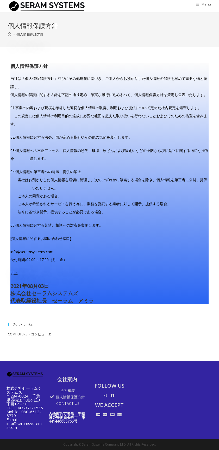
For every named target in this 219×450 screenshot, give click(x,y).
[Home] (9, 34)
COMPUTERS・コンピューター (31, 334)
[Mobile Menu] (201, 4)
